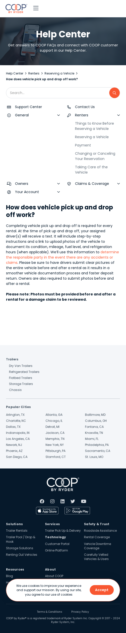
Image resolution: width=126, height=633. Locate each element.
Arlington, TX (15, 415)
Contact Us (85, 106)
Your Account (27, 191)
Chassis (15, 390)
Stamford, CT (56, 457)
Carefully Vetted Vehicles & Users (96, 556)
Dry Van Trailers (20, 366)
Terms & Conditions (49, 612)
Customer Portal (57, 544)
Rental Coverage (97, 537)
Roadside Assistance (100, 530)
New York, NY (55, 445)
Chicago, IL (54, 421)
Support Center (28, 106)
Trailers (12, 359)
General (22, 115)
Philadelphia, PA (97, 445)
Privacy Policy (80, 612)
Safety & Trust (97, 524)
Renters (34, 73)
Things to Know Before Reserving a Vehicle (94, 126)
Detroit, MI (53, 427)
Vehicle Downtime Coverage (97, 546)
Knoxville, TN (94, 433)
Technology (55, 537)
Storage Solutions (19, 548)
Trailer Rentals (17, 530)
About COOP (54, 576)
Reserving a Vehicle (59, 73)
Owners (21, 183)
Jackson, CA (55, 433)
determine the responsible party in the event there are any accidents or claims (62, 257)
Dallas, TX (13, 427)
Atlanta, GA (54, 415)
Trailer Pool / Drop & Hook (20, 539)
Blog (9, 576)
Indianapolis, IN (18, 433)
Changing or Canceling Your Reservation (95, 156)
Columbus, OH (96, 421)
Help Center (14, 73)
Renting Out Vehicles (21, 554)
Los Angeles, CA (18, 439)
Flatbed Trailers (20, 378)
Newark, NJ (14, 445)
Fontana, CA (94, 427)
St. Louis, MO (94, 457)
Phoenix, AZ (14, 451)
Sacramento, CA (97, 451)
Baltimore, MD (95, 415)
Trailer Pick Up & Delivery (63, 530)
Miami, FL (91, 439)
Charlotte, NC (16, 421)
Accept (101, 589)
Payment (83, 145)
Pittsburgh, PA (56, 451)
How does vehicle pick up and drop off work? (42, 79)
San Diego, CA (17, 457)
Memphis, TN (55, 439)
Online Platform (56, 550)
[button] (35, 8)
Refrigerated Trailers (24, 372)
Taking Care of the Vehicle (91, 170)
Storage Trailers (21, 384)
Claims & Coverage (92, 183)
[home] (15, 8)
